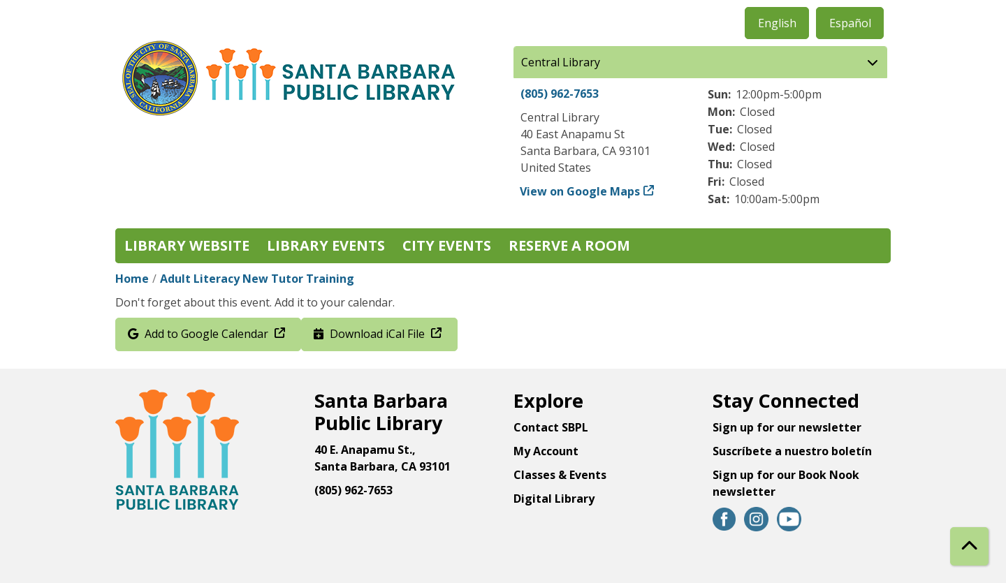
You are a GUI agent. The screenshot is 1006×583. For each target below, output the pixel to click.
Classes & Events (559, 474)
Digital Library (554, 498)
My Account (545, 451)
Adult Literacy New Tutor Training (257, 278)
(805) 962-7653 (559, 93)
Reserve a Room (569, 245)
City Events (446, 245)
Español (850, 23)
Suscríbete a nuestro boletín (792, 451)
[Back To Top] (969, 546)
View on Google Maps (580, 191)
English (777, 23)
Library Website (186, 245)
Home (132, 278)
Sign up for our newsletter (787, 427)
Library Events (326, 245)
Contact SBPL (550, 427)
